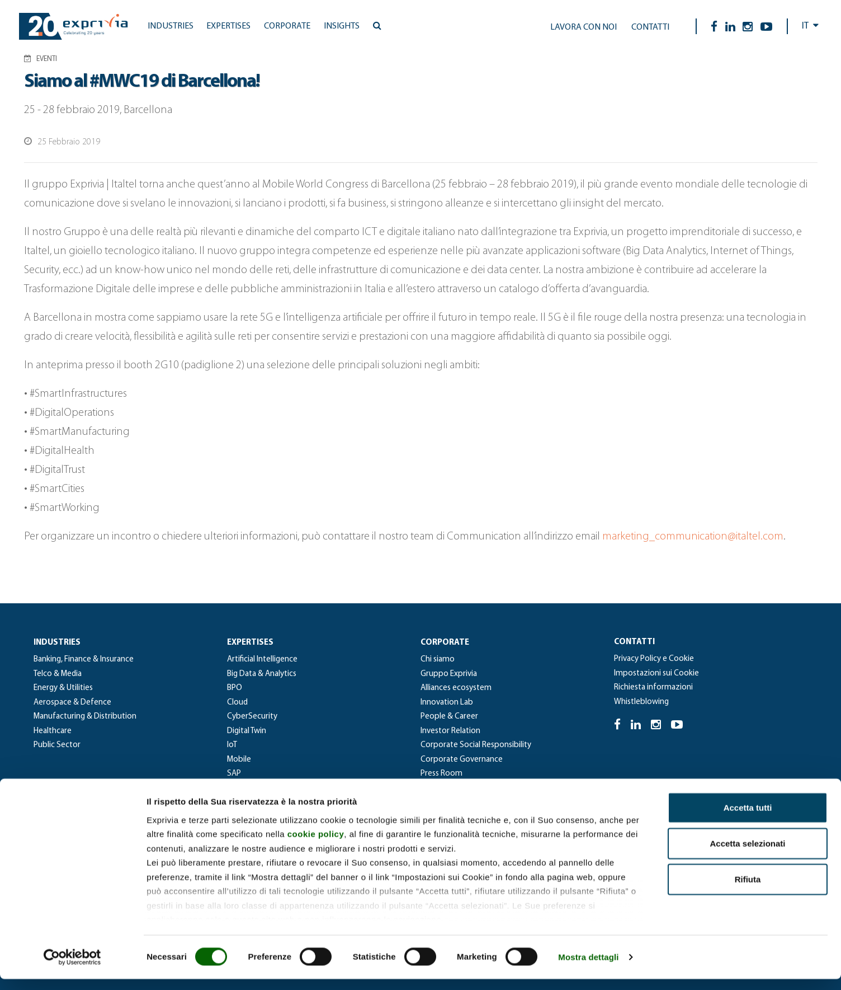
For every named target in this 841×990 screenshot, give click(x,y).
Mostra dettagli (588, 968)
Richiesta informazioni (653, 687)
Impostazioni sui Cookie (656, 673)
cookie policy (315, 845)
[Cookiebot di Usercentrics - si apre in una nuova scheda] (72, 968)
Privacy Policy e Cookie (654, 659)
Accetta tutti (748, 818)
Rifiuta (748, 890)
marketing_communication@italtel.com (692, 536)
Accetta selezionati (747, 854)
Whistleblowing (641, 702)
